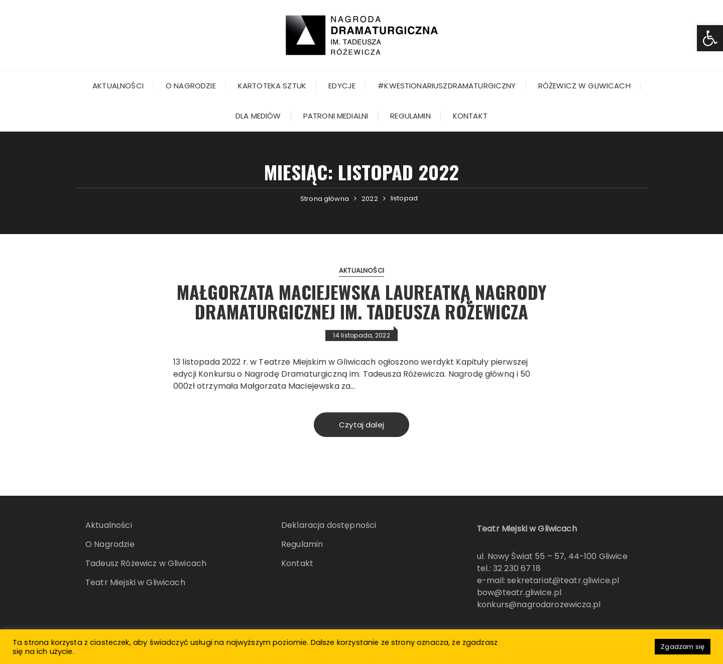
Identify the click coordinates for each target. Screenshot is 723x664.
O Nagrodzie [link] (191, 85)
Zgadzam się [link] (682, 646)
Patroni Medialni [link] (335, 115)
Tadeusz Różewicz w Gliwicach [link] (145, 563)
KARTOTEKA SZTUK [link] (272, 85)
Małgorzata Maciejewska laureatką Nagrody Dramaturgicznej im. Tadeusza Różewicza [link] (362, 301)
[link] (710, 38)
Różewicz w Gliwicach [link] (584, 85)
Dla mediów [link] (258, 115)
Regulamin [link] (410, 115)
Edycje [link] (341, 85)
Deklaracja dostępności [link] (328, 525)
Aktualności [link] (118, 85)
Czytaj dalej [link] (361, 424)
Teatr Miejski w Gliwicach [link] (135, 582)
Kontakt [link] (470, 115)
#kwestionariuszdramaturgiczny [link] (447, 85)
